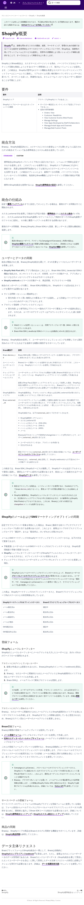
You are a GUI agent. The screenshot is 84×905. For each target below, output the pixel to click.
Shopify (32, 16)
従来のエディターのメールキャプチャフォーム (24, 738)
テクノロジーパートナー (10, 16)
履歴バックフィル (15, 204)
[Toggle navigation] (5, 7)
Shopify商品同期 (13, 834)
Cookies (57, 900)
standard (8, 156)
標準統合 (51, 213)
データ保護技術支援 (50, 864)
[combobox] (63, 2)
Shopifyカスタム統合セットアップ (48, 814)
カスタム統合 (66, 213)
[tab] (8, 156)
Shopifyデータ (25, 475)
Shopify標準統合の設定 (46, 185)
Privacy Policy (50, 900)
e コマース (23, 16)
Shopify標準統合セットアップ (19, 814)
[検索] (49, 2)
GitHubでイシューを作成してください (36, 25)
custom (20, 156)
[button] (33, 2)
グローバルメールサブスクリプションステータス (30, 576)
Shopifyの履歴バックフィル (22, 244)
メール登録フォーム (12, 735)
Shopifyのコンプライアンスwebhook (18, 854)
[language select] (16, 2)
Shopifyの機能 (54, 247)
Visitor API (59, 786)
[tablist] (42, 156)
